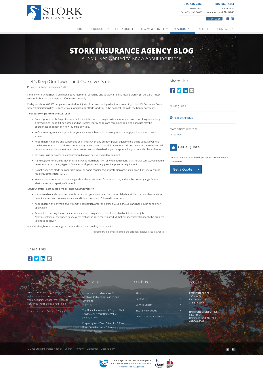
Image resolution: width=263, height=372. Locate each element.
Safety (177, 134)
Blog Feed (178, 106)
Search (69, 348)
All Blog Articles (181, 117)
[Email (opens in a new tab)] (49, 258)
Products (100, 29)
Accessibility (108, 348)
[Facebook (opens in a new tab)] (228, 18)
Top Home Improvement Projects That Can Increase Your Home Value (104, 313)
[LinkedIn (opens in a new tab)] (232, 18)
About (205, 29)
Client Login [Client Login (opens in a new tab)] (214, 18)
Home (80, 29)
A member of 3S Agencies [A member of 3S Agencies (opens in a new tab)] (131, 366)
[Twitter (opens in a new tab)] (36, 258)
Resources (183, 29)
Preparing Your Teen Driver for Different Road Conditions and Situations (104, 327)
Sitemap (62, 311)
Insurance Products (158, 310)
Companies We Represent (158, 316)
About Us (158, 293)
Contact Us (158, 299)
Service (154, 29)
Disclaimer (92, 348)
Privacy (80, 348)
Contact (225, 29)
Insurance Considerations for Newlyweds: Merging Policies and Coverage (104, 299)
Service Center (158, 304)
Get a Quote (124, 29)
